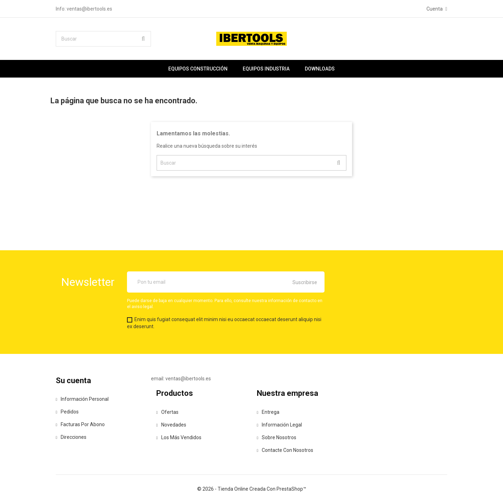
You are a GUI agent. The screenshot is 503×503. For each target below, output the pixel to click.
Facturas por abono (80, 424)
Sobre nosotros (276, 437)
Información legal (279, 425)
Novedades (171, 425)
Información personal (82, 399)
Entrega (268, 412)
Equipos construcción (198, 69)
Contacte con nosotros (285, 450)
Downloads (320, 69)
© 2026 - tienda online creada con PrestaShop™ (251, 489)
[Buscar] (103, 39)
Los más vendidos (178, 437)
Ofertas (167, 412)
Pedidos (67, 412)
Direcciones (71, 437)
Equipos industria (266, 69)
